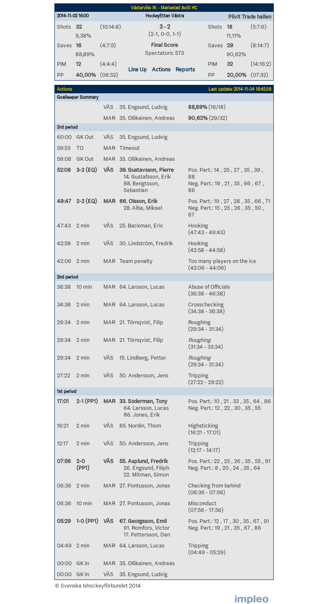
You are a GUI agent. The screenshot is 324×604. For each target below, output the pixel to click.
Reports (185, 69)
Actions (161, 69)
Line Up (137, 69)
